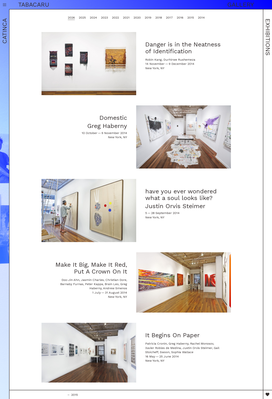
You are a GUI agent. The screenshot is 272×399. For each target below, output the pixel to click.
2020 (137, 17)
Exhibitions (267, 37)
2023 (104, 17)
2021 (126, 17)
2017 (169, 17)
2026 (71, 17)
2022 (115, 17)
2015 (190, 17)
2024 (93, 17)
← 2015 (72, 395)
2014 (201, 17)
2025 (82, 17)
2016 (180, 17)
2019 (148, 17)
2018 (158, 17)
